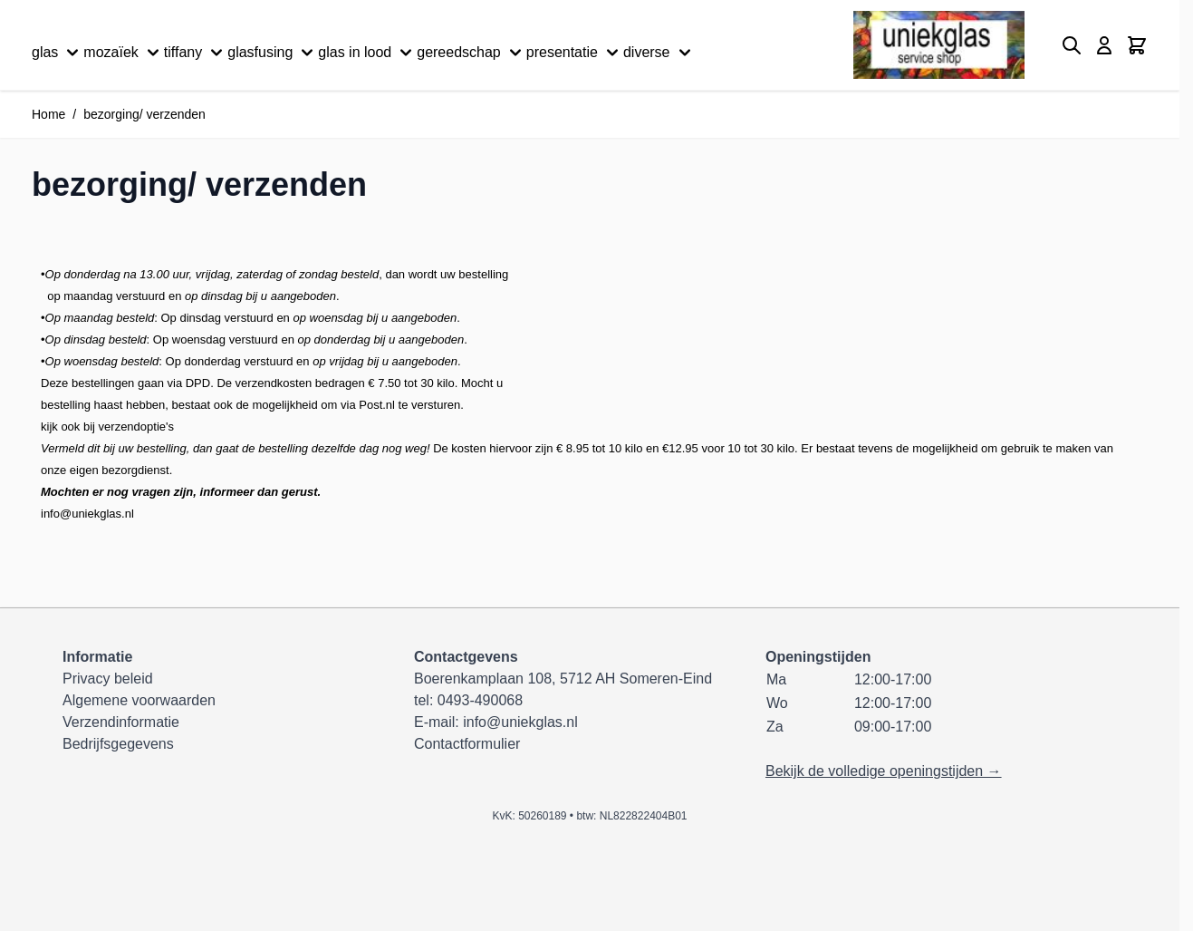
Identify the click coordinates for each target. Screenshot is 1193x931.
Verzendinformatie (121, 722)
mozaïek (123, 52)
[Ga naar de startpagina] (939, 45)
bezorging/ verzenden (144, 114)
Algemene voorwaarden (139, 700)
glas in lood (367, 52)
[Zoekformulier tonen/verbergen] (1071, 45)
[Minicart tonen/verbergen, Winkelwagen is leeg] (1136, 45)
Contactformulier (467, 744)
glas (57, 52)
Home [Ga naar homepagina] (48, 114)
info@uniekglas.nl (87, 513)
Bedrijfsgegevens (118, 744)
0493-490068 (480, 700)
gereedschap (471, 52)
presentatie (574, 52)
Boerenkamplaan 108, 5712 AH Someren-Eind (563, 678)
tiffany (195, 52)
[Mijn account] (1104, 45)
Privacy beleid (108, 678)
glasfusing (272, 52)
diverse (659, 52)
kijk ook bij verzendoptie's (107, 426)
